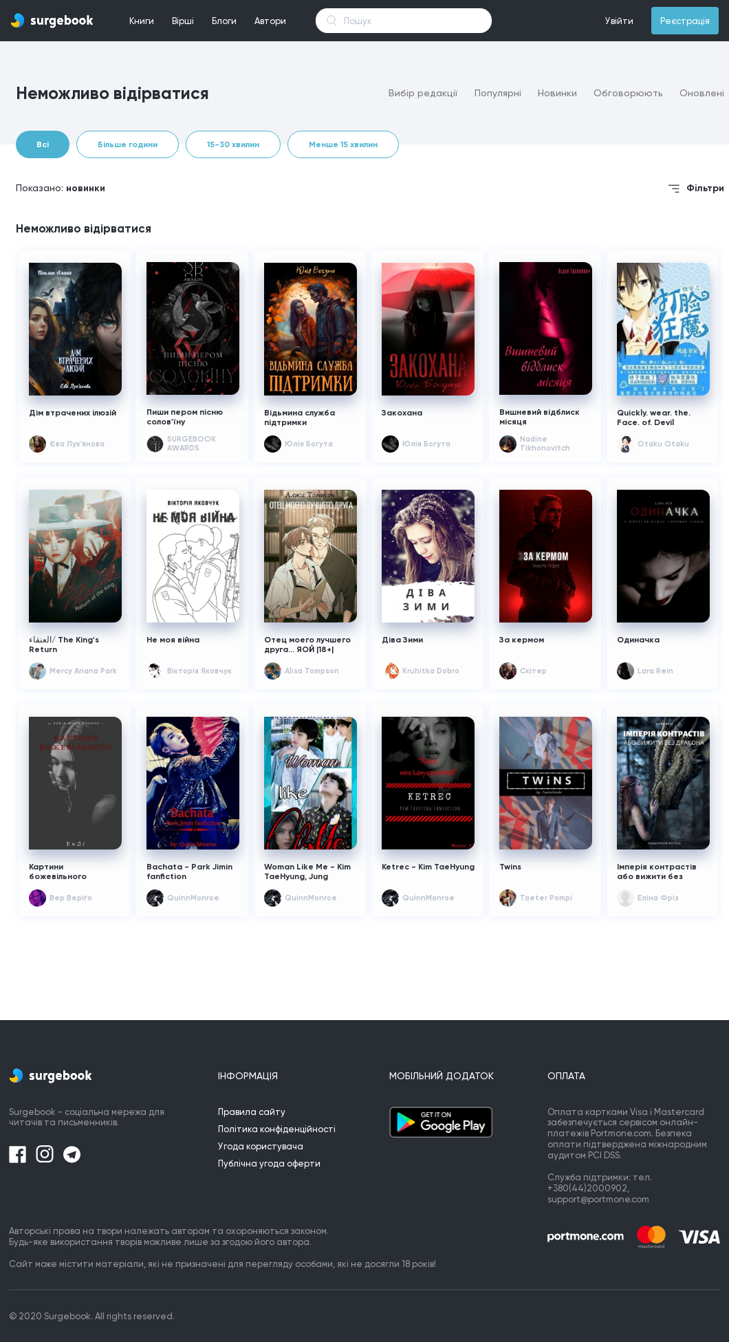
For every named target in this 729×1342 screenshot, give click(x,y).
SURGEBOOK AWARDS (191, 444)
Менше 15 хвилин (343, 144)
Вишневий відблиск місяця (539, 416)
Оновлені (701, 92)
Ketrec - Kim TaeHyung (428, 867)
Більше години (127, 144)
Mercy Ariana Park (83, 671)
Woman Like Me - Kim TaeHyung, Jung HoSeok (307, 872)
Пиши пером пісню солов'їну (184, 416)
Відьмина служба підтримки (299, 417)
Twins (510, 867)
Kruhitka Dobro (430, 671)
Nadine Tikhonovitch (545, 444)
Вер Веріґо (71, 898)
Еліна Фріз (658, 898)
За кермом (521, 640)
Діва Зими (402, 640)
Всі (42, 144)
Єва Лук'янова (77, 444)
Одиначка (638, 640)
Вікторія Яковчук (199, 671)
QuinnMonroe (193, 898)
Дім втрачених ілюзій (73, 413)
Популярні (498, 92)
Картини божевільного (58, 871)
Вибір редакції (423, 92)
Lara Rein (655, 671)
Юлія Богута (309, 444)
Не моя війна (172, 640)
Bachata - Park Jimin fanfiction (189, 871)
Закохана (402, 413)
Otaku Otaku (663, 444)
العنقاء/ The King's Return (64, 644)
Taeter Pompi (546, 898)
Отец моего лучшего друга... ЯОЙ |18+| (307, 644)
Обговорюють (628, 92)
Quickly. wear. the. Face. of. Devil (653, 417)
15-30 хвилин (233, 144)
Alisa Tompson (312, 671)
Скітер (533, 671)
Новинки (557, 92)
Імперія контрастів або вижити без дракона (657, 872)
